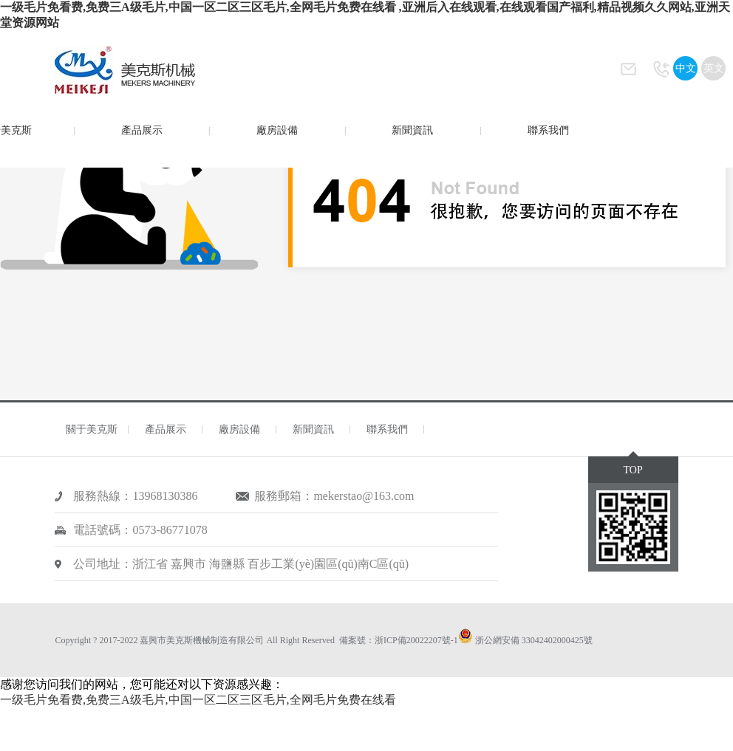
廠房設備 (277, 130)
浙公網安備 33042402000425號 (534, 640)
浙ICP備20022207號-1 (416, 640)
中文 (685, 68)
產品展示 (142, 130)
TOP (632, 470)
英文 (713, 68)
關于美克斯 (91, 429)
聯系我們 (548, 130)
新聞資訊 (412, 130)
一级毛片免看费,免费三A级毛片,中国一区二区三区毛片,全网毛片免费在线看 (198, 699)
